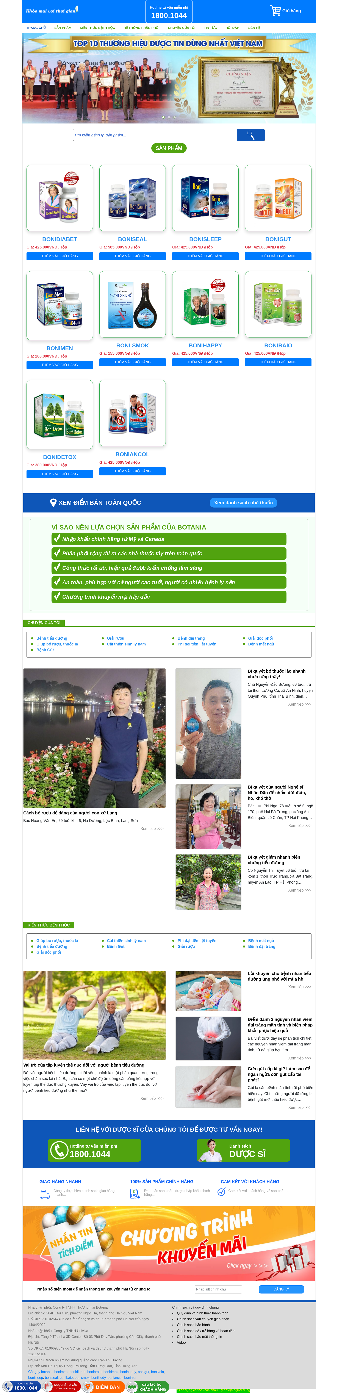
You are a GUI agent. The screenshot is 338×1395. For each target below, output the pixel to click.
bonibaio (66, 1377)
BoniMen (60, 348)
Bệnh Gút (45, 650)
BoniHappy (205, 345)
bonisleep (35, 1377)
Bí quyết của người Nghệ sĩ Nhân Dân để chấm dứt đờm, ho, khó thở (277, 793)
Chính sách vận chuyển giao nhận (203, 1319)
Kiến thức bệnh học (97, 28)
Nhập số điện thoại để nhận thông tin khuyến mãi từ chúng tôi (94, 1289)
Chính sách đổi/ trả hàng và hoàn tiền (206, 1331)
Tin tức (210, 28)
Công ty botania (40, 1372)
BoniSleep (205, 239)
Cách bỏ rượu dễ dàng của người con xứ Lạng (70, 813)
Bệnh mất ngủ (261, 644)
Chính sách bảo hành (193, 1325)
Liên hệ (254, 28)
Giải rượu (115, 638)
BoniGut (278, 239)
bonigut (143, 1372)
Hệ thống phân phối (141, 28)
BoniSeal (132, 239)
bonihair (130, 1377)
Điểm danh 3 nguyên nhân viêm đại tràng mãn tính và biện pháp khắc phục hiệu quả (280, 1025)
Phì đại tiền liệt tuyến (197, 644)
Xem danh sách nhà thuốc (243, 502)
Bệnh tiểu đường (51, 638)
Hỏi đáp (232, 28)
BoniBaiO (278, 345)
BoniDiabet (59, 239)
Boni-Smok (132, 345)
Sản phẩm (62, 28)
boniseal (51, 1377)
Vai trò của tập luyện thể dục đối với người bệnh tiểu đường (83, 1065)
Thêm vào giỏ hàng (60, 256)
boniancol (115, 1377)
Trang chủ (36, 28)
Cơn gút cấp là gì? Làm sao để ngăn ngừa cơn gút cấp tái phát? (279, 1074)
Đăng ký (281, 1289)
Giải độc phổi (260, 638)
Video (181, 1342)
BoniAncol (132, 454)
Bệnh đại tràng (191, 638)
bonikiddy (98, 1377)
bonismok (82, 1377)
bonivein (157, 1372)
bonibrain (94, 1372)
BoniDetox (59, 457)
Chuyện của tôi (181, 28)
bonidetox (110, 1372)
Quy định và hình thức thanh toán (202, 1313)
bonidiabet (77, 1372)
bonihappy (128, 1372)
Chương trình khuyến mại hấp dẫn (106, 597)
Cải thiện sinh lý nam (126, 644)
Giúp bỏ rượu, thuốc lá (57, 644)
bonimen (60, 1372)
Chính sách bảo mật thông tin (199, 1337)
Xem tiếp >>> (152, 828)
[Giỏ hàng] (292, 10)
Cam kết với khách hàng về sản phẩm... (258, 1191)
